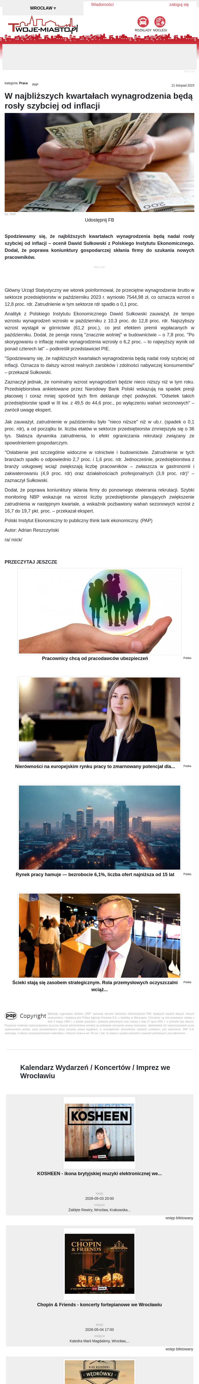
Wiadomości (102, 4)
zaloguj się (179, 4)
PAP (35, 85)
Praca (23, 83)
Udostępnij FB (99, 220)
